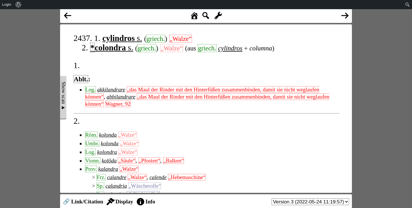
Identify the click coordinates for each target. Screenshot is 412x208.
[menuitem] (18, 4)
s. (122, 38)
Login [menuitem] (6, 4)
